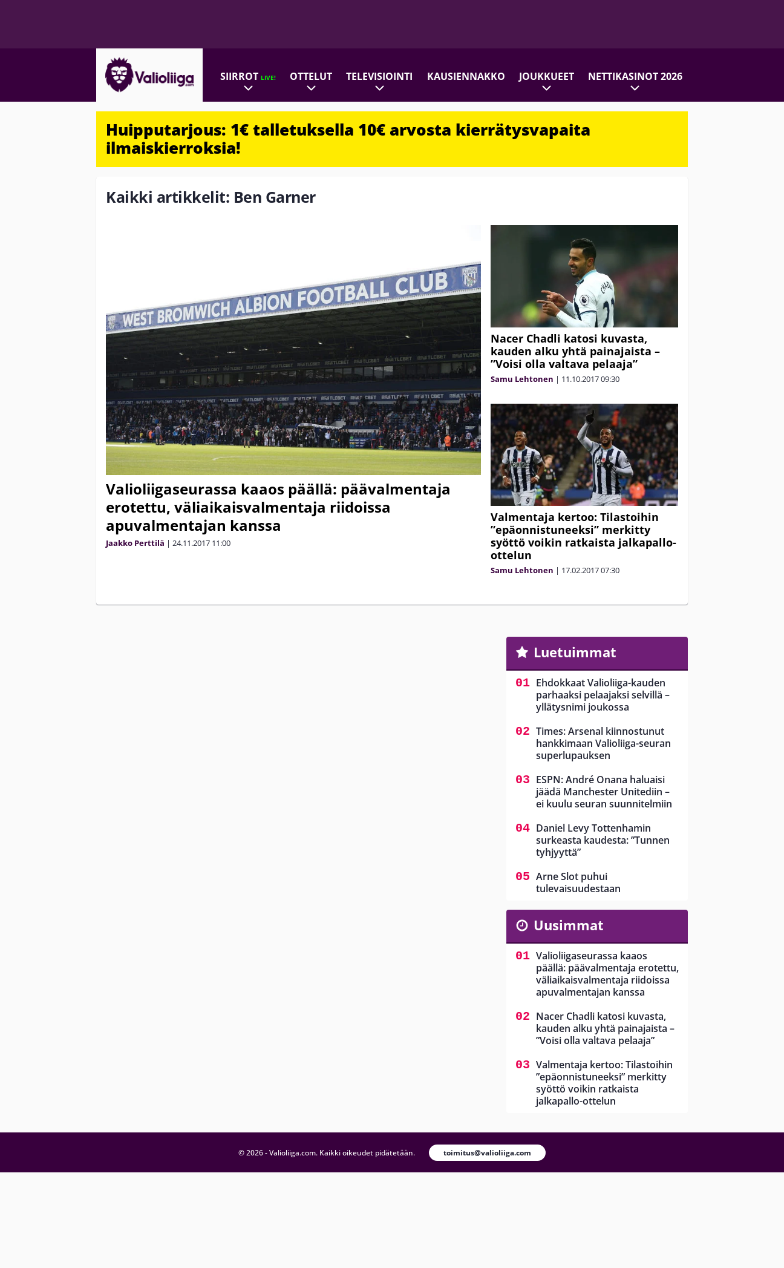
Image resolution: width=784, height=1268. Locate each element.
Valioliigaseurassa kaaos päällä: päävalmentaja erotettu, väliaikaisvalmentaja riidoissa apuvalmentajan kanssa (278, 507)
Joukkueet (546, 76)
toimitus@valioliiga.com (487, 1153)
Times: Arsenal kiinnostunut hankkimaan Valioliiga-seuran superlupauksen (603, 743)
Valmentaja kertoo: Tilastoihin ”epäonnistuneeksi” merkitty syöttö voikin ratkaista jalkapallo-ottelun (583, 536)
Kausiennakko (466, 76)
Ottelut (311, 76)
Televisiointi (379, 76)
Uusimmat (569, 925)
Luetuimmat (575, 652)
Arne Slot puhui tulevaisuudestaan (578, 882)
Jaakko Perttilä (135, 542)
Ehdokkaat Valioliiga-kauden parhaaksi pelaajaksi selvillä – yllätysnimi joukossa (603, 695)
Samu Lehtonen (522, 378)
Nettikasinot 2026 (635, 76)
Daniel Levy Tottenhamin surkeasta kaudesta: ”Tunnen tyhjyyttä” (603, 840)
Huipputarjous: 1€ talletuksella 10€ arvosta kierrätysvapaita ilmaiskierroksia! (348, 139)
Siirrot (248, 76)
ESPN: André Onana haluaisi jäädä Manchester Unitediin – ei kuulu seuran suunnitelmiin (604, 791)
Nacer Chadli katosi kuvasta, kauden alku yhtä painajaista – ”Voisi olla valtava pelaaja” (575, 351)
